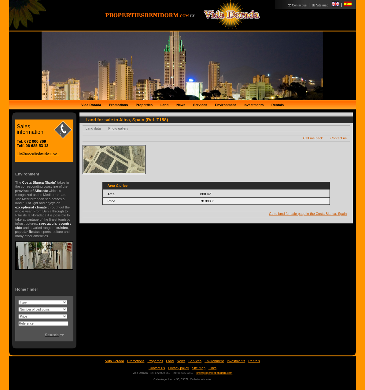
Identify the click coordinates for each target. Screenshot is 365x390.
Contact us (299, 5)
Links (212, 368)
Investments (254, 105)
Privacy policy (178, 368)
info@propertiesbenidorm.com (38, 153)
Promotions (118, 105)
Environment (225, 105)
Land (164, 105)
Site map (322, 5)
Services (200, 105)
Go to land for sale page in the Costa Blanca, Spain (308, 213)
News (180, 105)
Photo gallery (118, 128)
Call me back (313, 138)
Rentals (277, 105)
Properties (144, 105)
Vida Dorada (91, 105)
